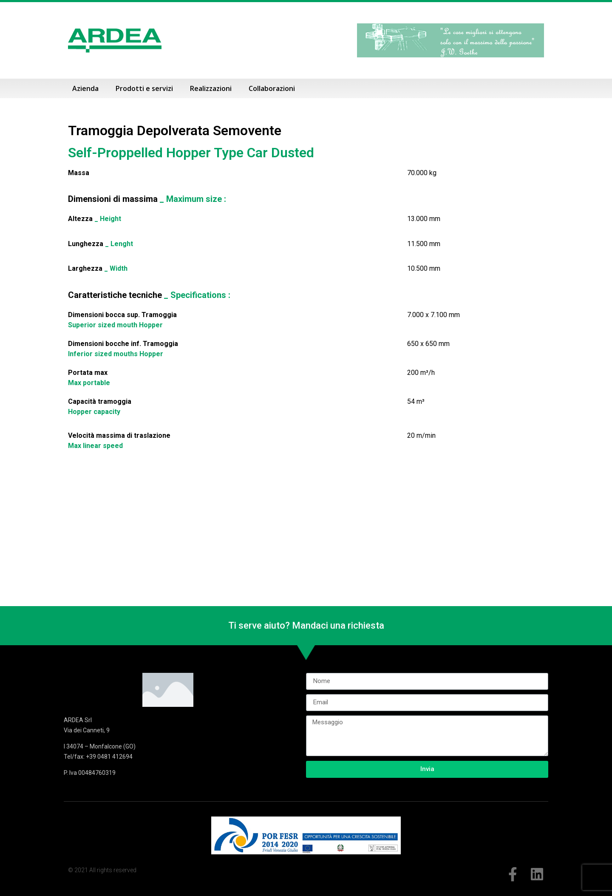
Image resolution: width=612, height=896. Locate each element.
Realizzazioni (211, 88)
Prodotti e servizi (144, 88)
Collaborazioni (272, 88)
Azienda (85, 88)
